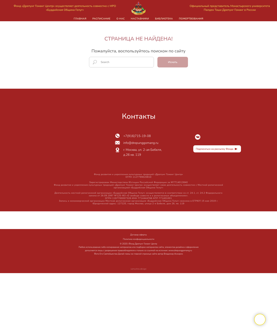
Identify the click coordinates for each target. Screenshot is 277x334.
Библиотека (164, 18)
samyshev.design (138, 268)
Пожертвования (191, 18)
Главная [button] (80, 18)
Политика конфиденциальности (138, 239)
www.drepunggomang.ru (180, 250)
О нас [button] (120, 18)
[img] (197, 137)
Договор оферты (138, 234)
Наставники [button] (140, 18)
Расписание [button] (101, 18)
